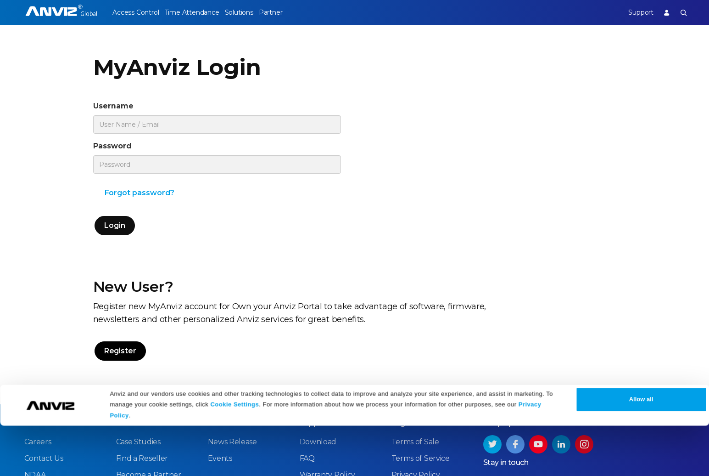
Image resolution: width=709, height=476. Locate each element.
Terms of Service (420, 343)
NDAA (35, 359)
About (35, 307)
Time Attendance (200, 12)
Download (318, 326)
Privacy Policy (415, 359)
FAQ (307, 343)
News (218, 307)
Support (632, 12)
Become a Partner (148, 359)
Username (119, 107)
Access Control (135, 12)
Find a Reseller (142, 343)
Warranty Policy (328, 359)
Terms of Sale (415, 326)
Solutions (256, 12)
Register (382, 186)
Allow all (641, 449)
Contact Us (43, 343)
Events (220, 343)
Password (118, 150)
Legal (401, 307)
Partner (296, 12)
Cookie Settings (234, 454)
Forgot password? (140, 199)
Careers (37, 326)
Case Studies (138, 326)
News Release (232, 326)
